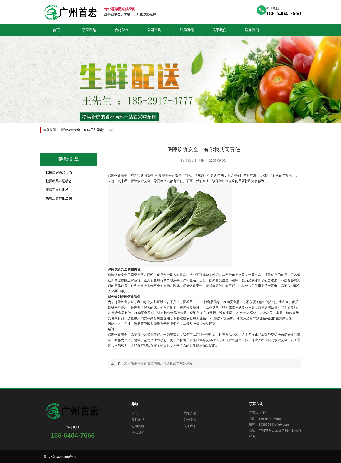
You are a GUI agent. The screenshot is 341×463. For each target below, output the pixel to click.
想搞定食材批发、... (60, 189)
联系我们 (252, 30)
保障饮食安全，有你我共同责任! (84, 130)
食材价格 (122, 30)
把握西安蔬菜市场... (60, 172)
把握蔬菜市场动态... (60, 181)
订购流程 (187, 30)
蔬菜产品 (89, 30)
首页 (56, 30)
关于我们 (219, 30)
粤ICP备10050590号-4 (59, 456)
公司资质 (154, 30)
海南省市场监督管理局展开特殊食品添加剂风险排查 (161, 363)
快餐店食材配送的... (60, 198)
